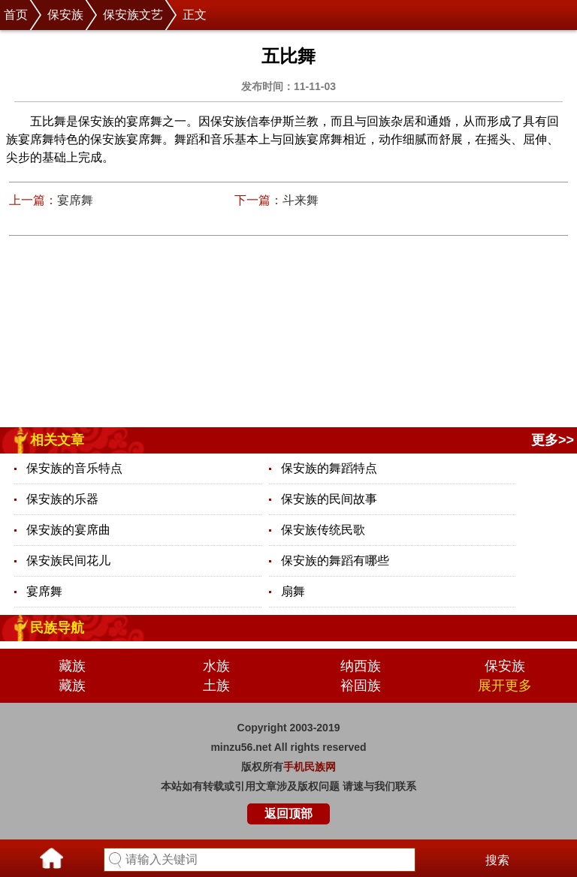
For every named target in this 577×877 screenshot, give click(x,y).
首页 (16, 14)
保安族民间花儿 (68, 560)
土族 (216, 685)
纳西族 (360, 666)
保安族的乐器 (62, 499)
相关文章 (57, 440)
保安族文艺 (133, 14)
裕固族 (360, 685)
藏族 (72, 666)
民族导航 (57, 627)
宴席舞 (75, 200)
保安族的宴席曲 (68, 529)
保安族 (65, 14)
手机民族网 (309, 767)
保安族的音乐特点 (74, 468)
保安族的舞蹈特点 (329, 468)
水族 (216, 666)
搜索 (497, 860)
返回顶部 (288, 813)
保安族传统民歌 (323, 529)
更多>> (552, 440)
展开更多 (505, 685)
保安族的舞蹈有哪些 (335, 560)
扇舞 (293, 591)
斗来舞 (300, 200)
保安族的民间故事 (329, 499)
